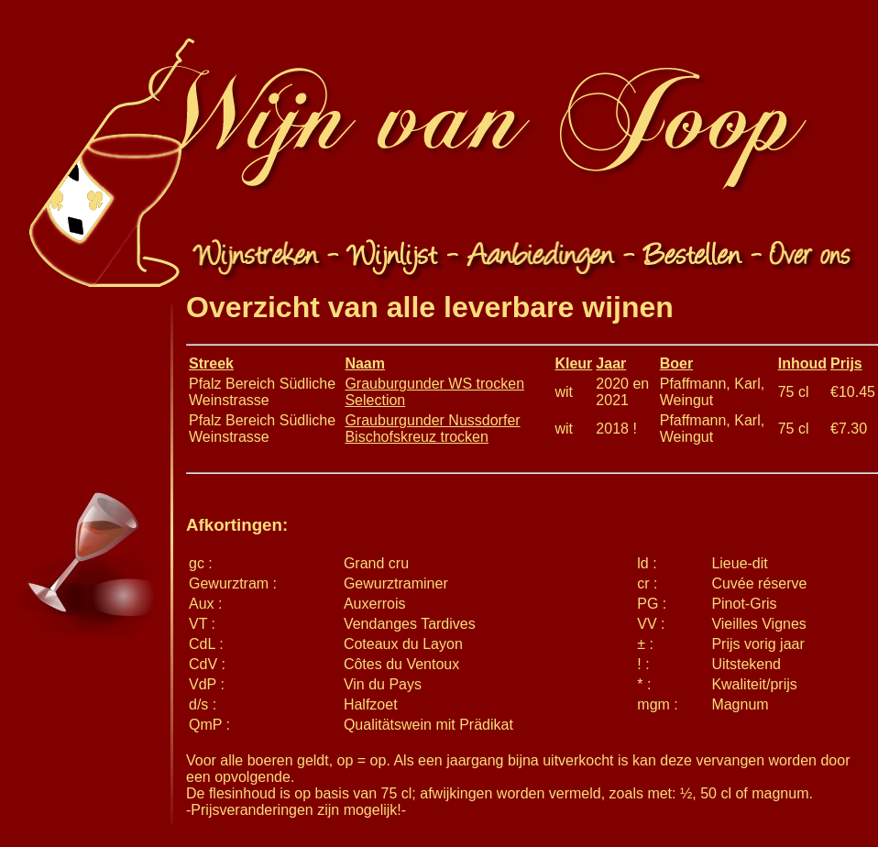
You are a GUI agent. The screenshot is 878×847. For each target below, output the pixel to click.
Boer (676, 363)
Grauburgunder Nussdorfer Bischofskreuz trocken (432, 428)
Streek (211, 363)
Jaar (611, 363)
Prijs (846, 363)
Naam (365, 363)
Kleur (573, 363)
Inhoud (802, 363)
